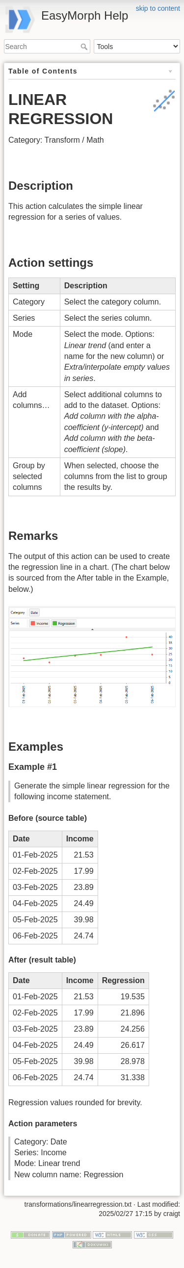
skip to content (158, 8)
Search (85, 46)
